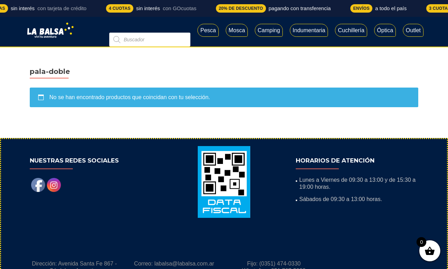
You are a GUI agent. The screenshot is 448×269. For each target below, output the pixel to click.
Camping (269, 30)
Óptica (385, 30)
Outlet (413, 30)
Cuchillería (351, 30)
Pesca (208, 30)
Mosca (237, 30)
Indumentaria (309, 30)
